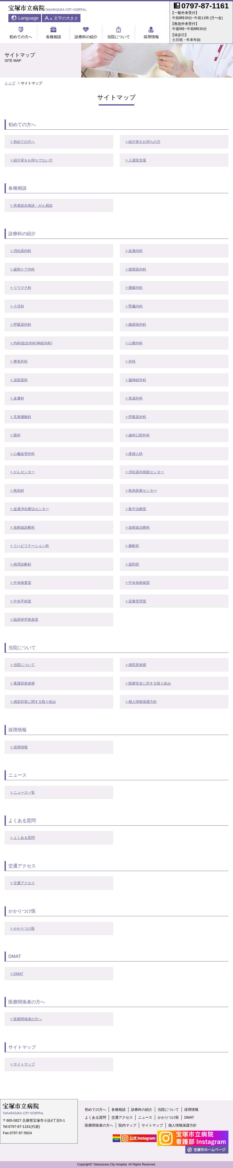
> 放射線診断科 (22, 527)
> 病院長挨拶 (135, 665)
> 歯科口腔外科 (137, 435)
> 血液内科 (134, 251)
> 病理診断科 (20, 564)
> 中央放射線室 (137, 583)
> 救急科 (17, 491)
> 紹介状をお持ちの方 (142, 142)
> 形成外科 (134, 398)
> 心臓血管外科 (22, 454)
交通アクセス (122, 1117)
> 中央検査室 (20, 583)
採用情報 (151, 33)
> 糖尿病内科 (135, 324)
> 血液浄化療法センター (29, 509)
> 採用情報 (19, 747)
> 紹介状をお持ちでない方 (31, 160)
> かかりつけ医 (22, 928)
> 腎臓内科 (134, 306)
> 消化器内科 (20, 251)
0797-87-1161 (19, 1127)
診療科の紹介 (86, 33)
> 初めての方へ (22, 142)
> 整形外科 (19, 361)
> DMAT (16, 974)
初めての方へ (21, 33)
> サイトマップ (22, 1064)
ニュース (145, 1117)
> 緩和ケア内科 (22, 269)
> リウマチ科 (20, 288)
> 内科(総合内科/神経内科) (31, 343)
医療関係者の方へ (99, 1125)
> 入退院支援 (135, 160)
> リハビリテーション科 (29, 546)
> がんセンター (22, 472)
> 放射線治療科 (137, 527)
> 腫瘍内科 (134, 288)
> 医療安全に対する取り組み (148, 683)
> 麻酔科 (132, 546)
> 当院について (22, 665)
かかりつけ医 (168, 1117)
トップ (10, 83)
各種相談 (53, 33)
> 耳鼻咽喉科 (20, 417)
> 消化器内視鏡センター (144, 472)
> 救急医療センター (141, 491)
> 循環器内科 (135, 269)
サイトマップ (152, 1125)
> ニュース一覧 (22, 792)
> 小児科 (17, 306)
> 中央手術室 (20, 601)
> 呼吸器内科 (20, 324)
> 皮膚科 (17, 398)
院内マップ (127, 1125)
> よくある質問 (22, 838)
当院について (118, 33)
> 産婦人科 (134, 454)
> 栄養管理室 (135, 601)
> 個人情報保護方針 (141, 702)
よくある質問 (95, 1117)
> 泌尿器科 (19, 380)
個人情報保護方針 (182, 1125)
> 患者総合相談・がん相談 (31, 205)
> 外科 (130, 361)
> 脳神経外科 (135, 380)
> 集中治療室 (135, 509)
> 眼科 (15, 435)
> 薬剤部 (132, 564)
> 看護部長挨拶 (22, 683)
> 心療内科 (134, 343)
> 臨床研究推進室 (24, 619)
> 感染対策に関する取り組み (33, 702)
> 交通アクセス (22, 883)
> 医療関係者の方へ (26, 1019)
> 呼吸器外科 (135, 417)
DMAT (189, 1117)
